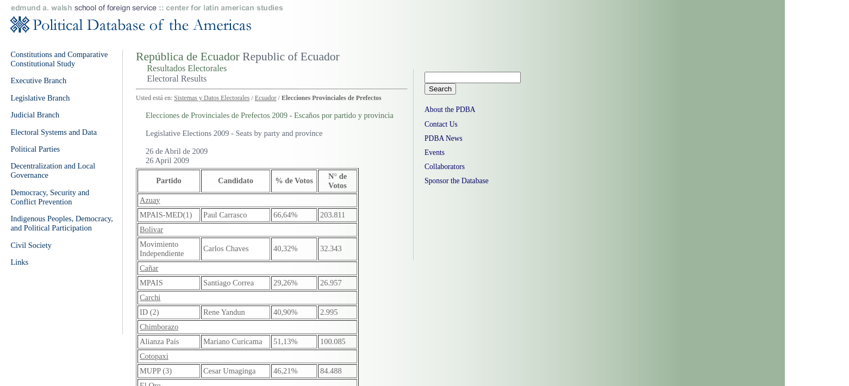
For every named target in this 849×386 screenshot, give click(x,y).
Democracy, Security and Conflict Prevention (49, 197)
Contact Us (441, 124)
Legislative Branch (40, 98)
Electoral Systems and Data (53, 132)
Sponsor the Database (456, 181)
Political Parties (35, 149)
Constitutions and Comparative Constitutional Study (59, 59)
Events (434, 152)
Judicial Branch (34, 114)
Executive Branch (38, 80)
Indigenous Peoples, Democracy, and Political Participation (61, 223)
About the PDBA (450, 109)
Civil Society (31, 245)
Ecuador (266, 98)
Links (19, 262)
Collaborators (444, 167)
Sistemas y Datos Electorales (211, 98)
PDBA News (443, 138)
